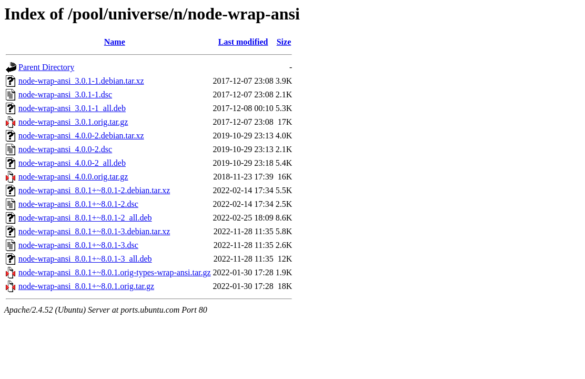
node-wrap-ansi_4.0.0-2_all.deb (72, 162)
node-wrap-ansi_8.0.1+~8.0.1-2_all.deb (85, 217)
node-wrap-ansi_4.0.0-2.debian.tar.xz (81, 135)
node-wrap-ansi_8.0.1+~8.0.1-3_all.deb (85, 258)
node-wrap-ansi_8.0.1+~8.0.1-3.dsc (78, 245)
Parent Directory (46, 67)
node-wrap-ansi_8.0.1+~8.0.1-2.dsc (78, 204)
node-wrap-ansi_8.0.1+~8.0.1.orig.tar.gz (86, 286)
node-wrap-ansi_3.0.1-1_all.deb (72, 108)
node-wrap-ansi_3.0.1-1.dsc (65, 94)
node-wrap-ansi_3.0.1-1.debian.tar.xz (81, 80)
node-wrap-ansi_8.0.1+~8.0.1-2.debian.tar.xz (94, 190)
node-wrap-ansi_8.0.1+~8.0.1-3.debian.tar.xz (94, 231)
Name (114, 41)
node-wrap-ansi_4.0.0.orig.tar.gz (73, 176)
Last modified (243, 41)
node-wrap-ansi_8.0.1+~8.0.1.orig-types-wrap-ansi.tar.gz (114, 272)
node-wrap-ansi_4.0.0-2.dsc (65, 149)
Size (284, 41)
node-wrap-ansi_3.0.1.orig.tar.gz (73, 121)
